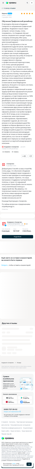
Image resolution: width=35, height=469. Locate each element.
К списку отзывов (8, 8)
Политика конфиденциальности (11, 428)
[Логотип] (17, 438)
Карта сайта (5, 431)
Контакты (12, 422)
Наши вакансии (27, 431)
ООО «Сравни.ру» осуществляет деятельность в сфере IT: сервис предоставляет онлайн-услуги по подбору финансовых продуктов (17, 444)
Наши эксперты (15, 431)
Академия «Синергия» (7, 362)
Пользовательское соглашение (20, 425)
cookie (13, 463)
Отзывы (19, 362)
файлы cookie (21, 453)
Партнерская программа (24, 422)
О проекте (4, 422)
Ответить (5, 209)
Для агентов (5, 425)
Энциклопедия (28, 428)
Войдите (4, 265)
